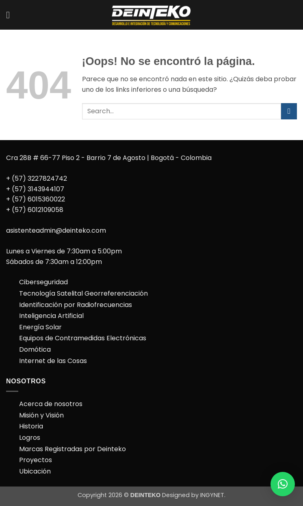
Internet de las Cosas (53, 360)
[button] (11, 15)
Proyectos (35, 460)
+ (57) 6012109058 (34, 209)
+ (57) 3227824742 (36, 178)
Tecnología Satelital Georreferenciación (83, 293)
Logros (29, 437)
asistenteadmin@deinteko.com (56, 230)
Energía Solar (40, 327)
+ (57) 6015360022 (35, 199)
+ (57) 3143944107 (35, 189)
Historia (31, 426)
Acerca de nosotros (50, 404)
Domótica (35, 349)
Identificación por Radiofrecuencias (75, 304)
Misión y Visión (41, 415)
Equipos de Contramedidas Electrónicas (82, 338)
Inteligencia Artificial (51, 315)
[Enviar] (289, 111)
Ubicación (35, 471)
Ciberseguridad (43, 282)
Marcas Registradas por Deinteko (72, 449)
